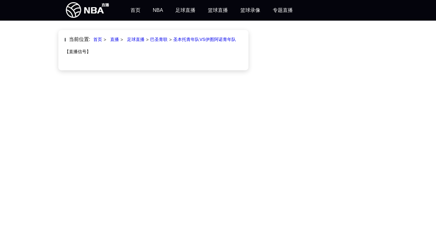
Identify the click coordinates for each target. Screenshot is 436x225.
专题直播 (283, 10)
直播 (114, 39)
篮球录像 (250, 10)
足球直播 (185, 10)
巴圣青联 (159, 39)
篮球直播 (218, 10)
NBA (158, 10)
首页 (135, 10)
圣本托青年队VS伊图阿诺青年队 (204, 39)
